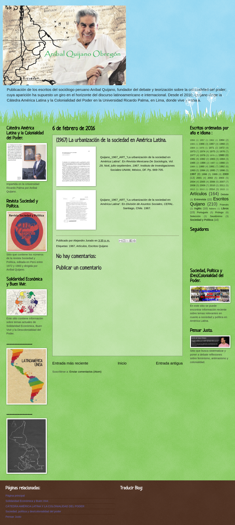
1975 (212, 151)
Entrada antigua (169, 363)
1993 (192, 170)
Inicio (122, 363)
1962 (211, 140)
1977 (192, 155)
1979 (212, 155)
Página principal (15, 495)
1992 (222, 166)
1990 (201, 166)
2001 (199, 177)
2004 (192, 181)
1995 (212, 170)
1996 (222, 170)
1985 (192, 162)
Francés (224, 204)
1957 (202, 140)
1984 (222, 159)
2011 (222, 185)
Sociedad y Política (201, 219)
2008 (192, 185)
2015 (222, 189)
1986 (202, 162)
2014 (212, 189)
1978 (202, 155)
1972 (222, 147)
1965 (192, 144)
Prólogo (219, 212)
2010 (212, 185)
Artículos (81, 246)
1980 (221, 155)
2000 (226, 174)
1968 (222, 143)
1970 (201, 148)
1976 (222, 151)
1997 (193, 174)
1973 (192, 151)
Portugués (202, 212)
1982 (202, 159)
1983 (212, 159)
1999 (214, 174)
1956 (192, 140)
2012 (192, 189)
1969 (192, 148)
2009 (202, 185)
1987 (212, 163)
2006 (212, 181)
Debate (225, 194)
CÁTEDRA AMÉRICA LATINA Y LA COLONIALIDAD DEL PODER (45, 506)
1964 (221, 140)
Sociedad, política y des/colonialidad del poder (33, 511)
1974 (202, 151)
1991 (211, 166)
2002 (210, 177)
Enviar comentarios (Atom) (85, 371)
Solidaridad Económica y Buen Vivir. (27, 500)
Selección (195, 216)
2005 (202, 181)
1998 (204, 174)
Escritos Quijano (98, 246)
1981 (192, 159)
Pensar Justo (13, 516)
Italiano (212, 208)
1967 (72, 246)
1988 (222, 162)
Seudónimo (216, 216)
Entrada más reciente (70, 363)
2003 (221, 177)
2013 (202, 189)
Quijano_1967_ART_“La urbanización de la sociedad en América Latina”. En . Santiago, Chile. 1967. (137, 204)
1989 (192, 166)
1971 (211, 147)
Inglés (197, 208)
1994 (202, 170)
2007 (222, 181)
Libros (225, 208)
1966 (201, 143)
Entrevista (200, 199)
